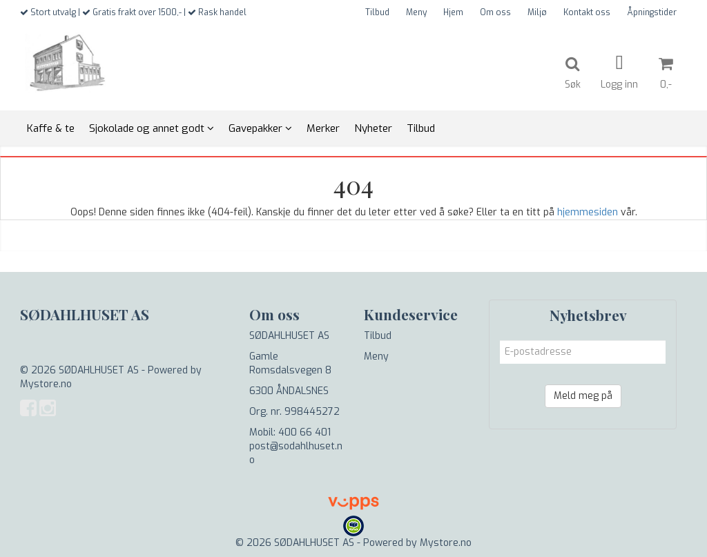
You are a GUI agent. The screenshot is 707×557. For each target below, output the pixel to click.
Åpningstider (652, 12)
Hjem (453, 12)
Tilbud (377, 12)
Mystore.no (46, 384)
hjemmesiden (587, 212)
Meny (416, 12)
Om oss (495, 12)
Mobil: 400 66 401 (290, 432)
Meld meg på (583, 395)
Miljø (537, 12)
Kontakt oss (586, 12)
